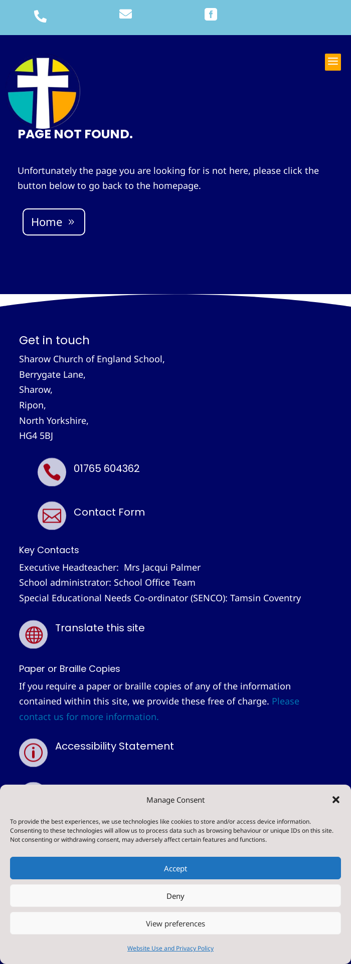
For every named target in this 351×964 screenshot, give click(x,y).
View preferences (175, 923)
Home (46, 221)
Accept (175, 868)
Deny (175, 896)
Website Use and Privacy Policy (170, 948)
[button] (336, 800)
